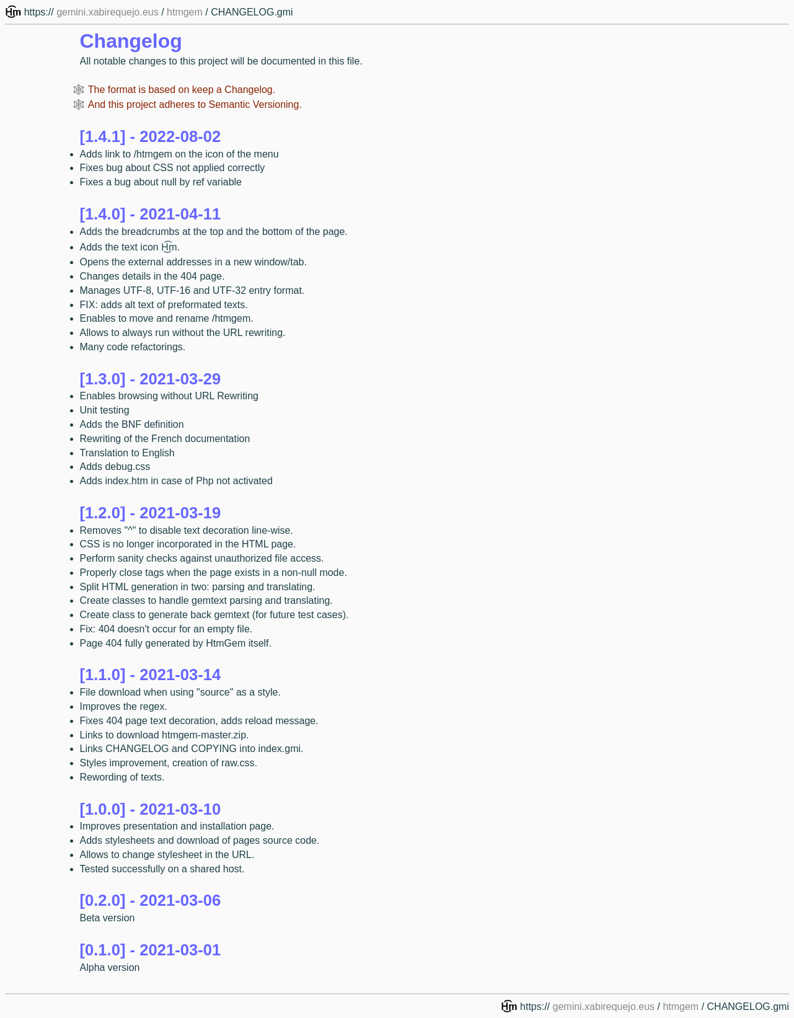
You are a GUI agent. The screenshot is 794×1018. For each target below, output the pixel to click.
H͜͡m (14, 12)
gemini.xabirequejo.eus (107, 12)
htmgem (185, 12)
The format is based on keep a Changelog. (181, 89)
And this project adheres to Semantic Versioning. (195, 104)
